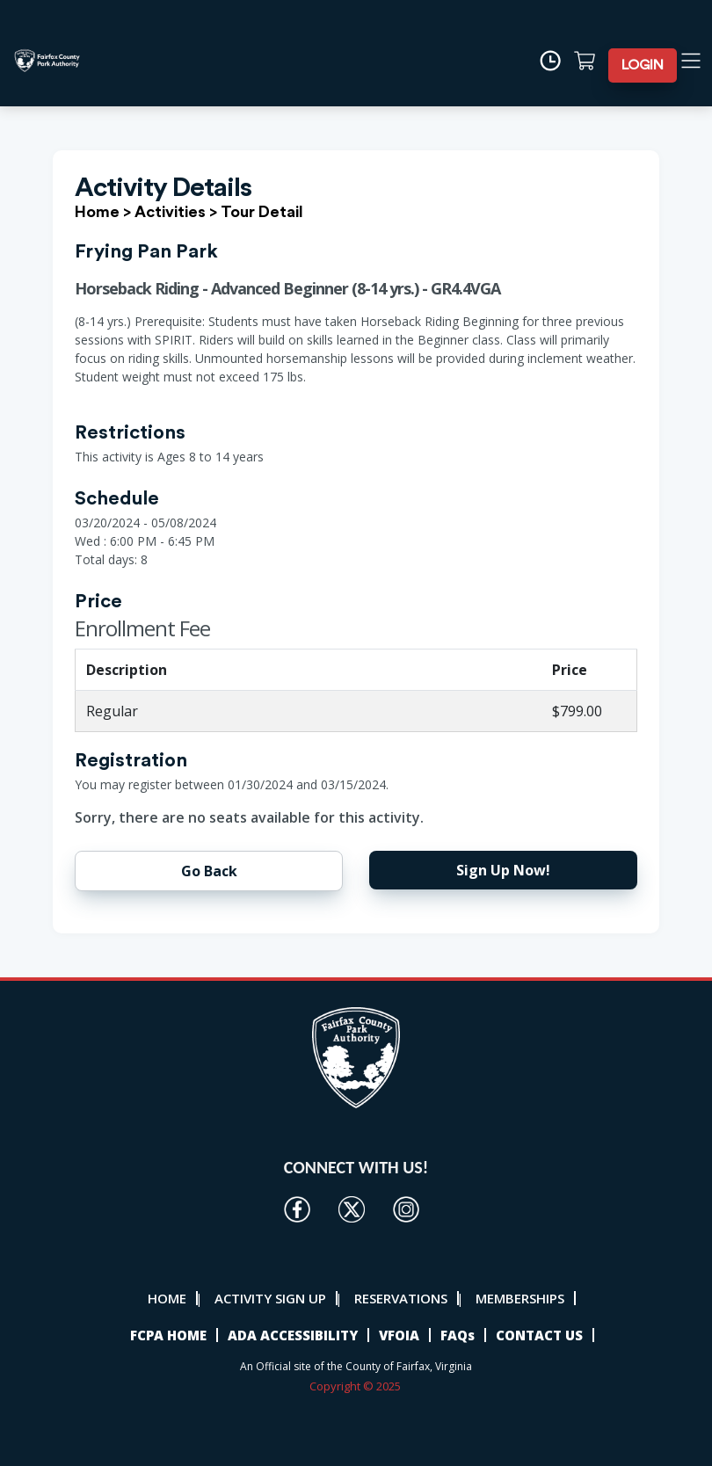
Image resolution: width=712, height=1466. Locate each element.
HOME (167, 1298)
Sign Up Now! (503, 870)
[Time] (556, 60)
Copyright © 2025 (356, 1386)
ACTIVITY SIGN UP (270, 1298)
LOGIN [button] (642, 65)
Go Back (209, 871)
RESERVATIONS (400, 1298)
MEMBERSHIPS (520, 1298)
